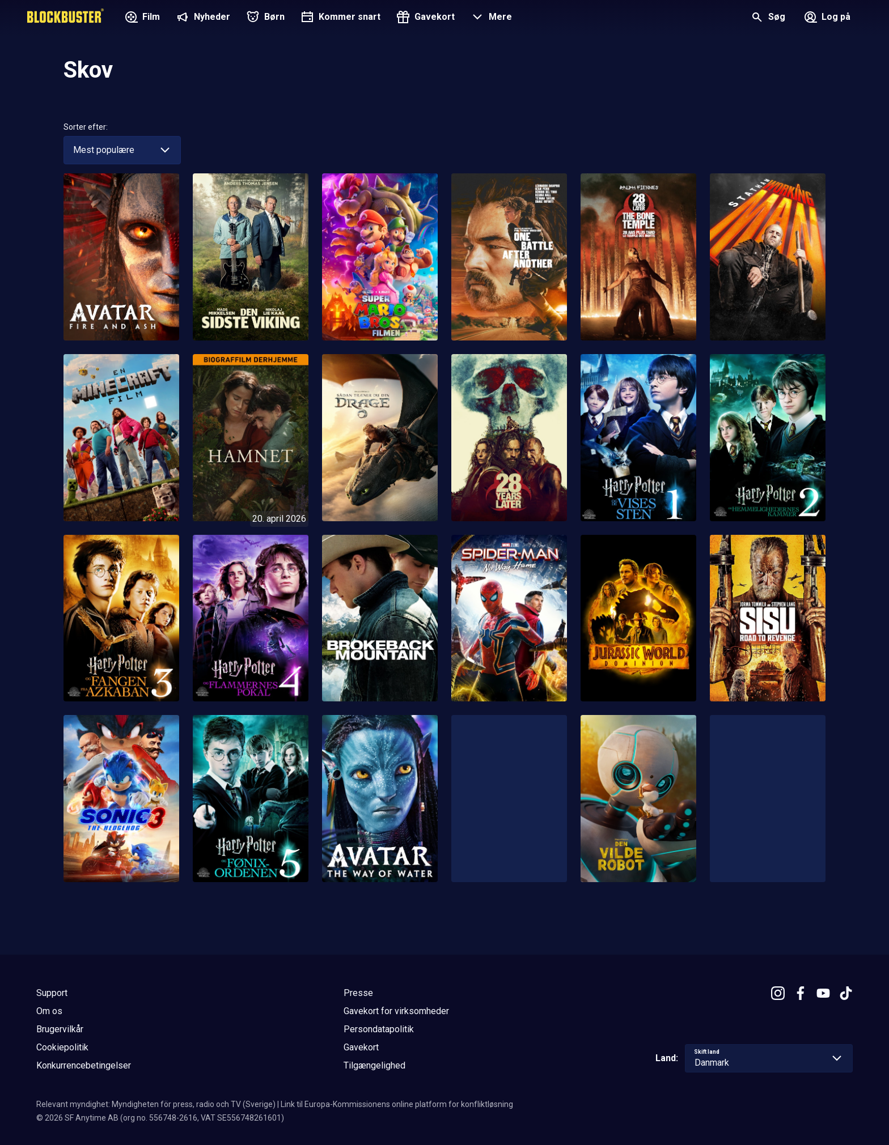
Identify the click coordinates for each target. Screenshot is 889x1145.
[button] (490, 18)
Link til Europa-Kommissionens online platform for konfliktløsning (397, 1104)
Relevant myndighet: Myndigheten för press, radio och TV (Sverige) (156, 1104)
